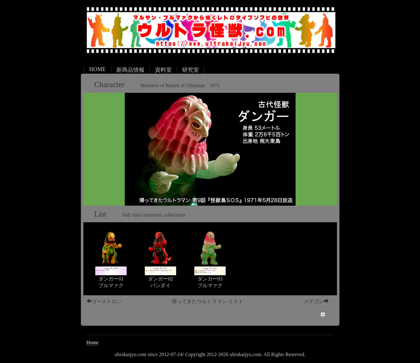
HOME (97, 69)
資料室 (163, 70)
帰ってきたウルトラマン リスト (207, 301)
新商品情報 (130, 70)
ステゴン (316, 301)
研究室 (190, 70)
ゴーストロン (104, 301)
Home (93, 342)
